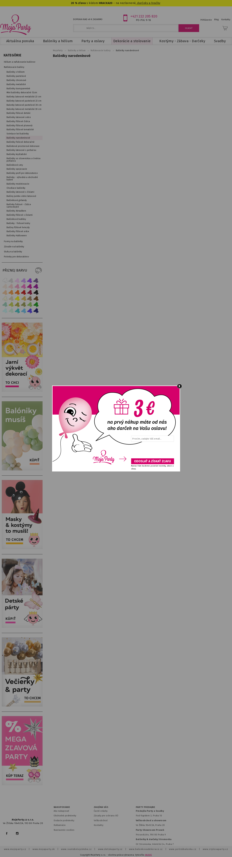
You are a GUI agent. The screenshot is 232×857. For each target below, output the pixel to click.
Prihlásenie (206, 20)
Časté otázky (101, 811)
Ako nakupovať (61, 811)
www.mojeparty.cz (15, 849)
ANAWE (148, 855)
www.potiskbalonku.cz (182, 849)
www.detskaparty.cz (110, 849)
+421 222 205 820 (143, 16)
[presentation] (152, 451)
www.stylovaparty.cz (215, 849)
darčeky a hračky (148, 3)
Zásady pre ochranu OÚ (106, 815)
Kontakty (98, 825)
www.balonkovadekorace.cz (146, 849)
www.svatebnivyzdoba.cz (76, 849)
